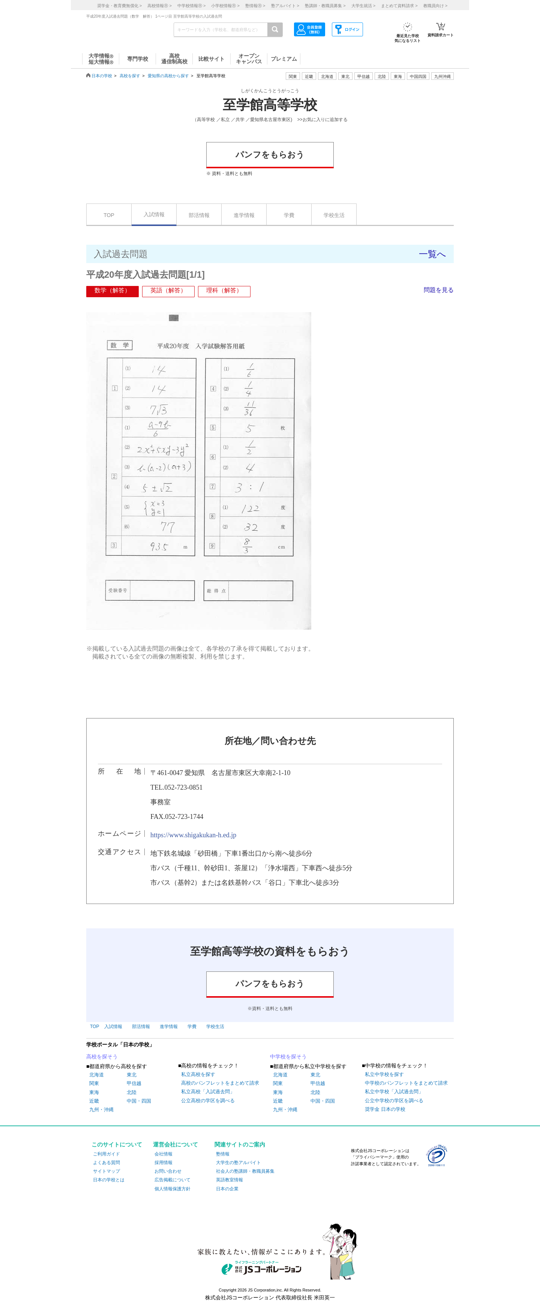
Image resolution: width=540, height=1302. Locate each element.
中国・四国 (139, 1101)
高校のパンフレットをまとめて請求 (220, 1083)
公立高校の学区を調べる (208, 1100)
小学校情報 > (225, 5)
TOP (109, 215)
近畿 (94, 1101)
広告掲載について (172, 1179)
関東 (94, 1083)
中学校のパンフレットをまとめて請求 (406, 1083)
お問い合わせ (168, 1171)
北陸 (131, 1092)
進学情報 (244, 215)
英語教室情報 (229, 1179)
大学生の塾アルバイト (238, 1162)
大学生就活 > (363, 5)
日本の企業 (227, 1188)
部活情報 (199, 215)
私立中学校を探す (384, 1074)
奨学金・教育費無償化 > (119, 5)
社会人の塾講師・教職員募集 (245, 1171)
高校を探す (130, 75)
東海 (94, 1092)
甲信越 (134, 1083)
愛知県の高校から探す (168, 75)
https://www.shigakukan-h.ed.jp (193, 835)
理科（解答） (224, 290)
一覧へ (432, 254)
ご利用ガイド (106, 1154)
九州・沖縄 (101, 1109)
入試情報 (154, 214)
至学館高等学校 (270, 104)
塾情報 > (255, 5)
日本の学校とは (108, 1179)
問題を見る (439, 290)
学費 (289, 215)
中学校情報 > (191, 5)
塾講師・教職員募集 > (325, 5)
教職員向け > (435, 5)
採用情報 (163, 1162)
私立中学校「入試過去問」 (394, 1091)
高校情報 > (159, 5)
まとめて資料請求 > (399, 5)
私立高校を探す (198, 1074)
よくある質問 (106, 1162)
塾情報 (223, 1154)
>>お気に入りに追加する (322, 119)
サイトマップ (106, 1171)
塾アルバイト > (285, 5)
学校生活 (334, 215)
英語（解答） (168, 290)
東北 (131, 1075)
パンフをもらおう (270, 154)
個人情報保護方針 (172, 1188)
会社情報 (163, 1154)
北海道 (327, 76)
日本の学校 (102, 75)
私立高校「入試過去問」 (208, 1091)
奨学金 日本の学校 (385, 1109)
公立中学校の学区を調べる (394, 1100)
